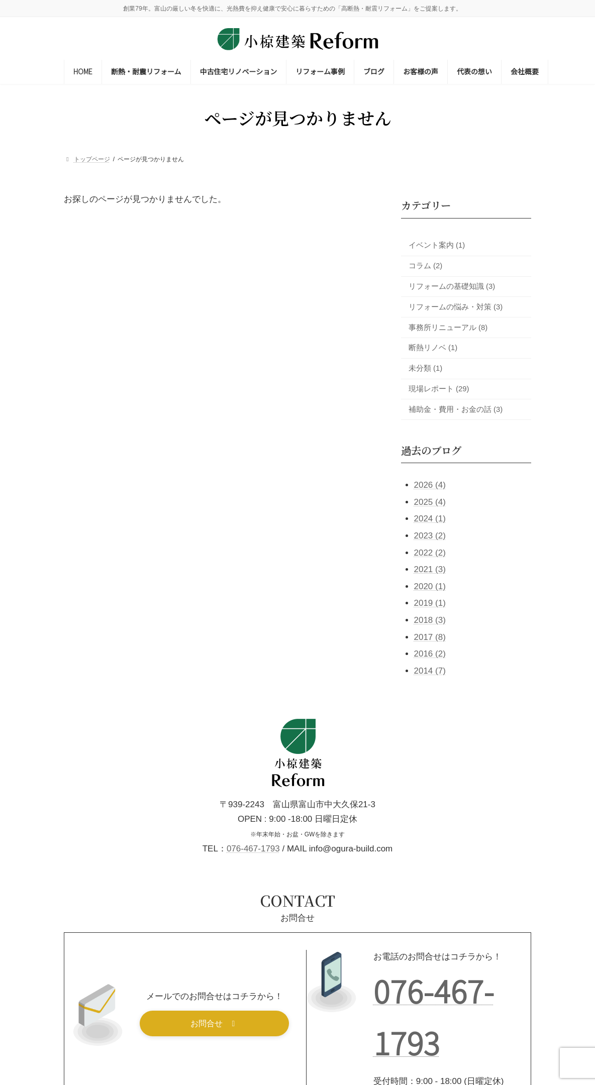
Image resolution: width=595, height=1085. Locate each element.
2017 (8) (429, 637)
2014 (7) (429, 671)
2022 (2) (429, 553)
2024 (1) (429, 519)
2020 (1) (429, 586)
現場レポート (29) (439, 389)
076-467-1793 (253, 848)
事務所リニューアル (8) (448, 327)
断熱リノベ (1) (433, 348)
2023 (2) (429, 535)
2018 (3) (429, 620)
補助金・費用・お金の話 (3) (456, 409)
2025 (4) (429, 502)
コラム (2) (425, 266)
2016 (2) (429, 654)
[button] (214, 1023)
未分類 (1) (425, 368)
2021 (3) (429, 569)
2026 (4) (429, 485)
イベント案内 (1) (437, 245)
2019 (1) (429, 603)
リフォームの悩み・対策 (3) (456, 307)
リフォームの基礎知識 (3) (452, 286)
